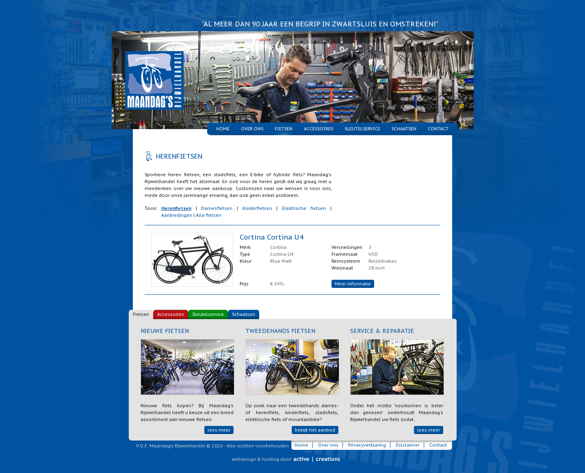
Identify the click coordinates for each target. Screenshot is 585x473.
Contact (438, 129)
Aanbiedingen (176, 215)
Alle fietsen (208, 215)
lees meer (219, 430)
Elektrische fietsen (304, 208)
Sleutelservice (362, 129)
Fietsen (141, 314)
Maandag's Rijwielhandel (149, 70)
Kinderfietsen (257, 208)
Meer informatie (353, 284)
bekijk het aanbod (315, 430)
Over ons (252, 129)
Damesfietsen (216, 208)
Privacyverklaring (367, 445)
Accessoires (318, 129)
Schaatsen (404, 129)
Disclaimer (408, 445)
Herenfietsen (176, 208)
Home (223, 129)
